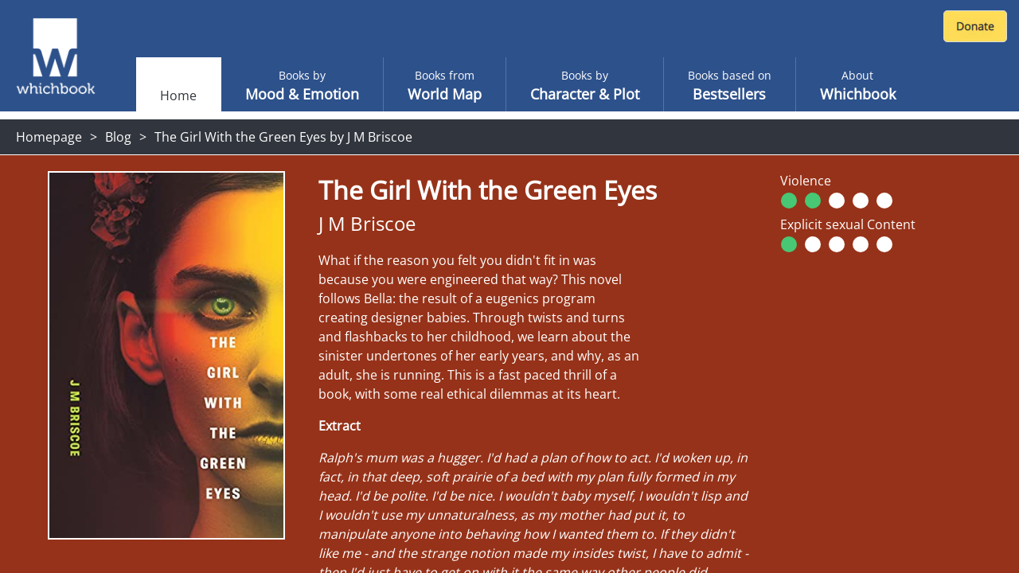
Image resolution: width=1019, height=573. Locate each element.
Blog (118, 137)
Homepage (49, 137)
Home (178, 95)
